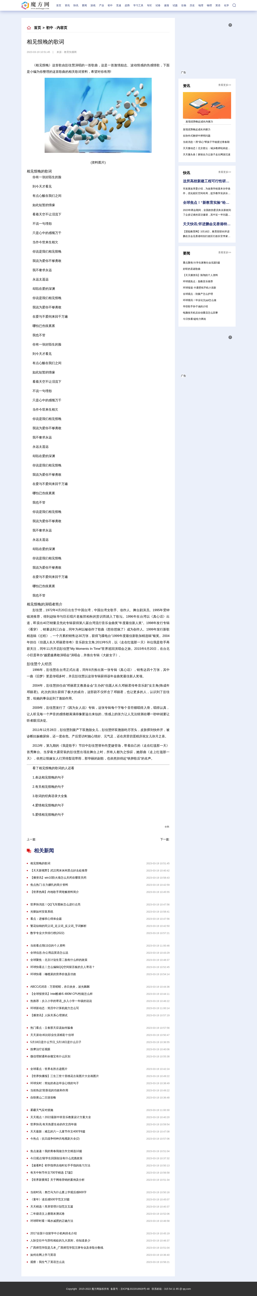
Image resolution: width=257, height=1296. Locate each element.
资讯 (67, 5)
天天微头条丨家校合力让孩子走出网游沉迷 (206, 154)
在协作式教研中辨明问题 (196, 135)
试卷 (157, 5)
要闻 (84, 5)
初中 (110, 5)
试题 (175, 5)
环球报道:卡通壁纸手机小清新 (199, 287)
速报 (166, 5)
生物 (183, 5)
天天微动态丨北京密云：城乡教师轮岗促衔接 (208, 148)
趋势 (127, 5)
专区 (149, 5)
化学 (226, 5)
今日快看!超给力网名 (194, 318)
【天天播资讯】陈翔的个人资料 (200, 275)
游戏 (92, 5)
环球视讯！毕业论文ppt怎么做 (199, 300)
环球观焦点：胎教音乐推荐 (198, 281)
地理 (200, 5)
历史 (192, 5)
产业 (101, 5)
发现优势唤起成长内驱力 (196, 129)
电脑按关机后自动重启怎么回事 (200, 312)
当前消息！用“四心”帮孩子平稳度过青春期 (206, 142)
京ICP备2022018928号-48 (135, 1288)
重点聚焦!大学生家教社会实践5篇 (201, 262)
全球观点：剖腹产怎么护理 (198, 293)
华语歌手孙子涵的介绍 (195, 306)
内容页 (62, 28)
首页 (58, 5)
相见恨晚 (101, 823)
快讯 (75, 5)
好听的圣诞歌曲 (191, 268)
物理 (209, 5)
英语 (217, 5)
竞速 (118, 5)
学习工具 (138, 5)
